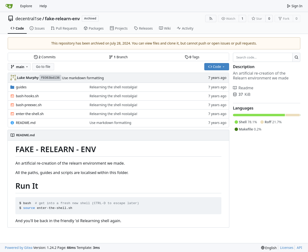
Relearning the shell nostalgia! (113, 87)
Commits (45, 57)
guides (21, 87)
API (299, 247)
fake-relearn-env (62, 18)
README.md (26, 122)
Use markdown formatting (83, 78)
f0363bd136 (50, 78)
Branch (118, 57)
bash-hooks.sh (27, 96)
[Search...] (296, 57)
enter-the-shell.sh (30, 113)
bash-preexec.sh (29, 105)
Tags (192, 57)
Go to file (43, 66)
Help (43, 6)
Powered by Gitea (18, 247)
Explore (26, 6)
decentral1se (28, 18)
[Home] (9, 6)
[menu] (269, 248)
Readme (243, 87)
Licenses (287, 247)
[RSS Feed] (210, 18)
